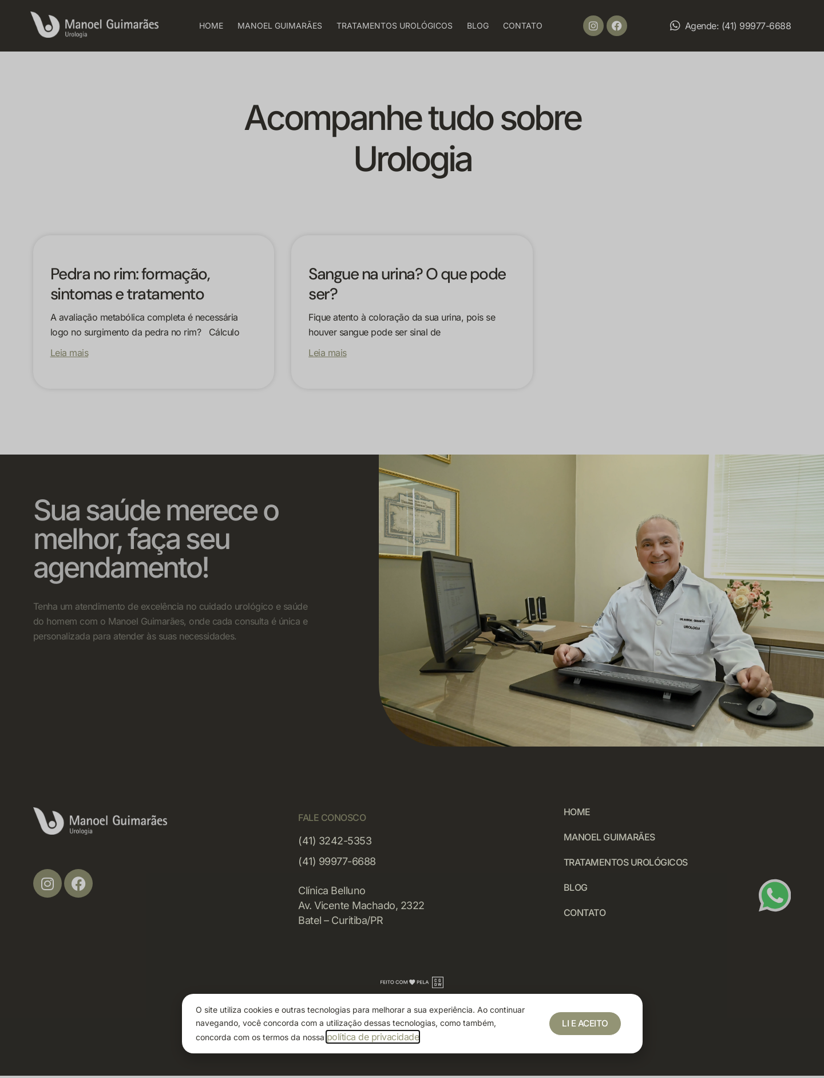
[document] (412, 539)
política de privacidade (373, 1037)
